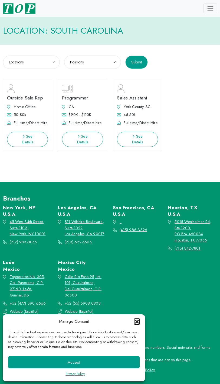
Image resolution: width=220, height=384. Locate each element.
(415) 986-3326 (133, 230)
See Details (27, 139)
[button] (137, 321)
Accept (74, 362)
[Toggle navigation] (210, 8)
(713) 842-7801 (187, 248)
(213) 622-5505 (78, 242)
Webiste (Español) (24, 311)
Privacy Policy (75, 374)
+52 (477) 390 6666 (28, 303)
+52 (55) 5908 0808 (83, 303)
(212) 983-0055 (23, 242)
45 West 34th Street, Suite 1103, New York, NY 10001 (28, 228)
